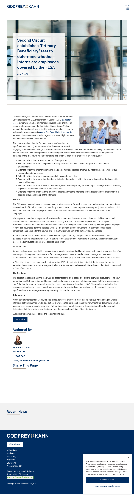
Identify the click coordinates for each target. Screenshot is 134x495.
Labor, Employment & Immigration (29, 360)
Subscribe (20, 319)
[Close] (129, 457)
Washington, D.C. (14, 466)
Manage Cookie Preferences (20, 477)
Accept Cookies (107, 480)
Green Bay (11, 456)
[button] (127, 7)
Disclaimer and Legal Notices (20, 471)
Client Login (14, 444)
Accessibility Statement (17, 474)
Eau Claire (11, 463)
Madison (11, 453)
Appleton (11, 459)
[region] (107, 474)
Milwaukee (12, 450)
